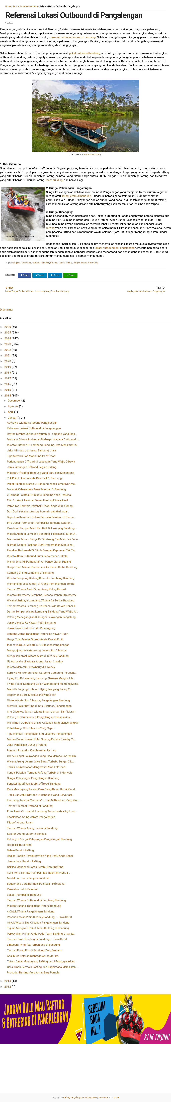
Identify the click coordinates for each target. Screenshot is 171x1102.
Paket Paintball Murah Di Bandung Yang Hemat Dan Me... (42, 483)
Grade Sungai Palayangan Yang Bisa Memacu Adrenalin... (42, 756)
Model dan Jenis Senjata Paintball (28, 878)
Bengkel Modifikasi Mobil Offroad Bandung (34, 783)
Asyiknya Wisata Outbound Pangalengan (32, 422)
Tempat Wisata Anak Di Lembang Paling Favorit (36, 589)
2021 (8, 355)
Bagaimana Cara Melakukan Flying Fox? (31, 694)
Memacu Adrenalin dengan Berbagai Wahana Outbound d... (43, 439)
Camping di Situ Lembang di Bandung (30, 572)
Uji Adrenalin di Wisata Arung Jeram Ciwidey (35, 661)
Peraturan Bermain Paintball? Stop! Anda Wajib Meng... (41, 506)
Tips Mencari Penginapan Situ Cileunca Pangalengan (39, 733)
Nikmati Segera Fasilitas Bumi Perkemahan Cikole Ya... (40, 544)
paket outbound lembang (84, 53)
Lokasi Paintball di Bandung (24, 894)
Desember (14, 400)
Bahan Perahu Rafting (20, 850)
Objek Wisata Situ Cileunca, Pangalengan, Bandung (38, 700)
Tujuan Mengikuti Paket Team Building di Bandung (38, 928)
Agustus (13, 406)
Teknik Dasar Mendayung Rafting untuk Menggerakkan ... (42, 961)
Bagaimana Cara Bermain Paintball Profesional (36, 883)
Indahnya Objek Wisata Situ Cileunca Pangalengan (38, 645)
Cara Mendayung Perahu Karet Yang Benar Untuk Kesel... (42, 789)
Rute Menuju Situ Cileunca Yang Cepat (30, 728)
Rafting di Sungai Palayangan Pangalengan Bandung (39, 839)
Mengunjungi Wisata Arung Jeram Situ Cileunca (36, 650)
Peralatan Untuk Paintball (22, 889)
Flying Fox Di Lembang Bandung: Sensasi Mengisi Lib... (41, 678)
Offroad (36, 263)
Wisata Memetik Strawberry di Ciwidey (31, 667)
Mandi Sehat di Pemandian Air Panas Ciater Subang (39, 561)
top (116, 1097)
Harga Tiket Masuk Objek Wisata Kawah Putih (35, 639)
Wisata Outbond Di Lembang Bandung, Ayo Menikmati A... (43, 445)
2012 (8, 986)
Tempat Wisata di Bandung (25, 6)
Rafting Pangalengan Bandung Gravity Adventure (85, 1097)
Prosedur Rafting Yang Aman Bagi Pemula (33, 972)
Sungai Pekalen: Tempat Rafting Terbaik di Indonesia (39, 772)
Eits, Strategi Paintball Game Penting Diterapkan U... (39, 500)
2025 (8, 332)
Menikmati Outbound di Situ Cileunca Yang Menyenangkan (43, 722)
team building (54, 180)
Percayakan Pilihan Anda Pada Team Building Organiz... (41, 933)
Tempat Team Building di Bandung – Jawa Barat (37, 939)
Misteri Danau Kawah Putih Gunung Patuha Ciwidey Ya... (41, 739)
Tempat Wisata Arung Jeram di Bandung (32, 828)
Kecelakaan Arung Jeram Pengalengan (31, 817)
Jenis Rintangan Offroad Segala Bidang (31, 467)
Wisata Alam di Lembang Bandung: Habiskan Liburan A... (42, 533)
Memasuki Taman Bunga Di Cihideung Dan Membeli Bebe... (43, 539)
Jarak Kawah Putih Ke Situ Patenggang (31, 628)
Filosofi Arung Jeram (20, 822)
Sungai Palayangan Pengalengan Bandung (33, 778)
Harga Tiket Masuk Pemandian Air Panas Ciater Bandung (42, 567)
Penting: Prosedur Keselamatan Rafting (31, 750)
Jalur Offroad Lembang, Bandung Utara (31, 450)
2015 (8, 389)
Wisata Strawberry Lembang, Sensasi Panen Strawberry (41, 595)
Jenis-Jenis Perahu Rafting (24, 861)
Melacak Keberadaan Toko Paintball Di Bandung (36, 489)
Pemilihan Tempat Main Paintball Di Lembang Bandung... (42, 528)
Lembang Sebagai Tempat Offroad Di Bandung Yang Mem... (44, 800)
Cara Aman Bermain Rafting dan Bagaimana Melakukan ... (42, 967)
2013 (8, 981)
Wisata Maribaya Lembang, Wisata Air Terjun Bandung (40, 600)
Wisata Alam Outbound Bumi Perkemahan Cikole (37, 556)
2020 (8, 361)
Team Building (65, 263)
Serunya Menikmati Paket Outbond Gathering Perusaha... (42, 672)
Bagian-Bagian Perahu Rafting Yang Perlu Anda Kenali (40, 856)
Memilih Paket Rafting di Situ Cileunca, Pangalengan (39, 706)
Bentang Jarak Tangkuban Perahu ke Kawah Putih (37, 633)
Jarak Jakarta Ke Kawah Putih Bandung (31, 622)
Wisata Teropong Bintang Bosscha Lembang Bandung (40, 578)
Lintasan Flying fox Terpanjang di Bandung (33, 944)
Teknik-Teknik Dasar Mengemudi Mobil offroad (36, 767)
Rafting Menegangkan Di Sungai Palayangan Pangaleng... (42, 617)
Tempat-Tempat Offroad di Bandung (30, 806)
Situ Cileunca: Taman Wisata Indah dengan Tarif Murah (41, 711)
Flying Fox (16, 263)
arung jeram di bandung (76, 196)
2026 (8, 326)
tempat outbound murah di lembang (73, 37)
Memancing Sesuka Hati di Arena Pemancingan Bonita (40, 583)
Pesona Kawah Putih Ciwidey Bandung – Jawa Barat (39, 917)
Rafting (53, 263)
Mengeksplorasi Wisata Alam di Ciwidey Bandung (38, 656)
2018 (8, 372)
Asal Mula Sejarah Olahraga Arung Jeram (32, 956)
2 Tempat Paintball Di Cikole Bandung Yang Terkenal (39, 495)
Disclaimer (6, 309)
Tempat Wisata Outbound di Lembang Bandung (36, 900)
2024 (8, 338)
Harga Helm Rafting (19, 844)
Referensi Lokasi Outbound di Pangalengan (34, 428)
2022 (8, 349)
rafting (50, 228)
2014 (8, 395)
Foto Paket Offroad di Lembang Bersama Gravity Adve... (42, 811)
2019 (8, 367)
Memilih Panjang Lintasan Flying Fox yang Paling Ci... (39, 689)
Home (8, 6)
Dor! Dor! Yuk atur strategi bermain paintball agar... (38, 511)
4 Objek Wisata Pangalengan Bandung (30, 911)
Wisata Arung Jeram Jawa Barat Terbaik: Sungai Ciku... (41, 761)
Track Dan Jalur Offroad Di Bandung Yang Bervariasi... (40, 795)
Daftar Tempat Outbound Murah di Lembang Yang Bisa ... (42, 434)
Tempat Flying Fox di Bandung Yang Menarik (34, 950)
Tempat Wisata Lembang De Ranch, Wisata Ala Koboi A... (42, 606)
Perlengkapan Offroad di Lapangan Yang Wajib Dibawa (41, 461)
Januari (13, 417)
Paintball (45, 263)
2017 (8, 378)
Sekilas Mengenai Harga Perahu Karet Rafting (35, 867)
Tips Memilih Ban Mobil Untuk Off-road (31, 456)
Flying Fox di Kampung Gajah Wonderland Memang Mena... (43, 683)
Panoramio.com (92, 154)
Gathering (26, 263)
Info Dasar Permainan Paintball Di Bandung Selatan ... (40, 522)
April (11, 412)
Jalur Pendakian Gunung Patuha (27, 744)
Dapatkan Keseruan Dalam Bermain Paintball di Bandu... (41, 517)
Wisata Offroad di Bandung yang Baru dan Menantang (40, 472)
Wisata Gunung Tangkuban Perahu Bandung (34, 905)
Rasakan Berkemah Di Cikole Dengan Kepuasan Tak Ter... (42, 550)
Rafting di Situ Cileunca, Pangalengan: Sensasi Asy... (39, 717)
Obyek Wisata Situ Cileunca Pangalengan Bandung (38, 922)
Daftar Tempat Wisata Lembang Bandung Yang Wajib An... (43, 611)
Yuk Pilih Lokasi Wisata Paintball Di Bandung (34, 478)
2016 (8, 384)
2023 (8, 344)
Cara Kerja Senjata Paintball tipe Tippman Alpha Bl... (39, 872)
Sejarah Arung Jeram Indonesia (27, 833)
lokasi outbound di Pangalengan (115, 248)
